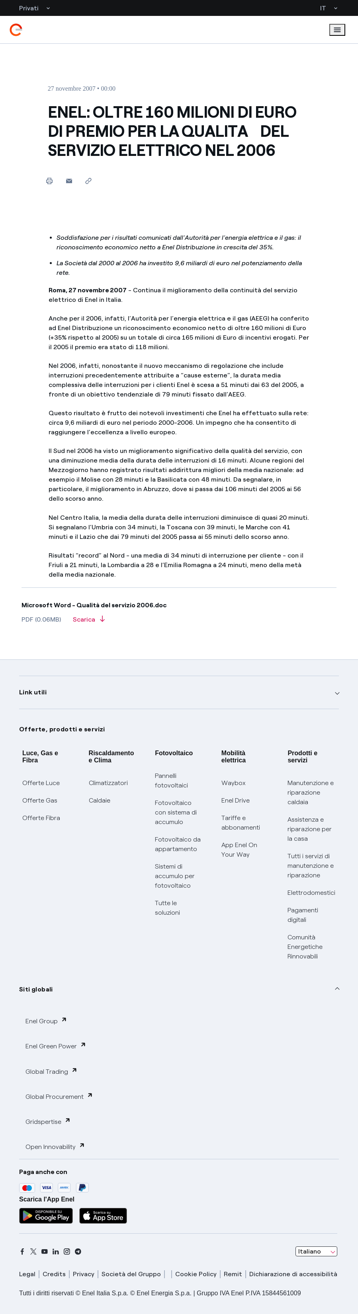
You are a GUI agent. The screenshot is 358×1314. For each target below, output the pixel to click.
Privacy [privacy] (83, 1274)
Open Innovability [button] (55, 1146)
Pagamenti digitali (303, 914)
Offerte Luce (41, 783)
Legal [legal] (27, 1274)
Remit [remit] (233, 1274)
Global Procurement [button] (59, 1096)
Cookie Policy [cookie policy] (196, 1274)
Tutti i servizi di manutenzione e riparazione (311, 865)
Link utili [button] (33, 692)
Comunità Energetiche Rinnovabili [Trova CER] (305, 946)
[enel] (16, 29)
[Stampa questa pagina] (50, 181)
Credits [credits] (54, 1274)
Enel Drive (235, 800)
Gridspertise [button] (48, 1121)
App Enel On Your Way (239, 849)
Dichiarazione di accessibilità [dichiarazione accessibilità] (293, 1274)
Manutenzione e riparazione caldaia (311, 792)
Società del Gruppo (131, 1274)
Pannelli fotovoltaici (171, 780)
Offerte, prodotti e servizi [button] (62, 729)
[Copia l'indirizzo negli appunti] (89, 181)
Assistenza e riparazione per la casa (310, 829)
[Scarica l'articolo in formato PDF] (89, 622)
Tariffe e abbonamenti (240, 822)
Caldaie (99, 800)
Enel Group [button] (46, 1021)
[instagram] (67, 1251)
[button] (69, 181)
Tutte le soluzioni (167, 907)
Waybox (233, 783)
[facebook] (22, 1251)
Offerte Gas (39, 800)
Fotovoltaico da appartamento (178, 844)
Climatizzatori (108, 783)
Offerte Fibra (41, 818)
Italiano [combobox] (309, 1251)
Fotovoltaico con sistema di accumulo (176, 812)
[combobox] (316, 1251)
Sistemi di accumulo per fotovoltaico (175, 876)
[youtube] (44, 1251)
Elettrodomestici (311, 892)
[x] (33, 1251)
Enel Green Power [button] (55, 1046)
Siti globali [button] (36, 989)
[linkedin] (56, 1251)
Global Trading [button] (51, 1071)
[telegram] (78, 1251)
